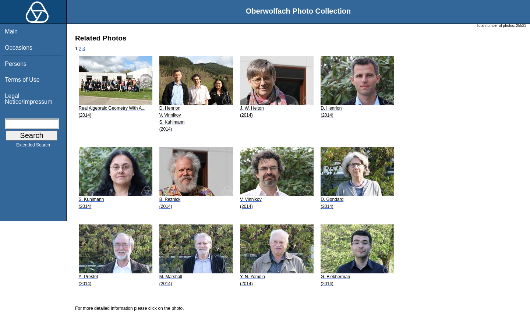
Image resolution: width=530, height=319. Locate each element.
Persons (15, 64)
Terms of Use (22, 80)
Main (11, 31)
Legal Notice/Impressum (28, 99)
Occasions (18, 48)
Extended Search (33, 146)
